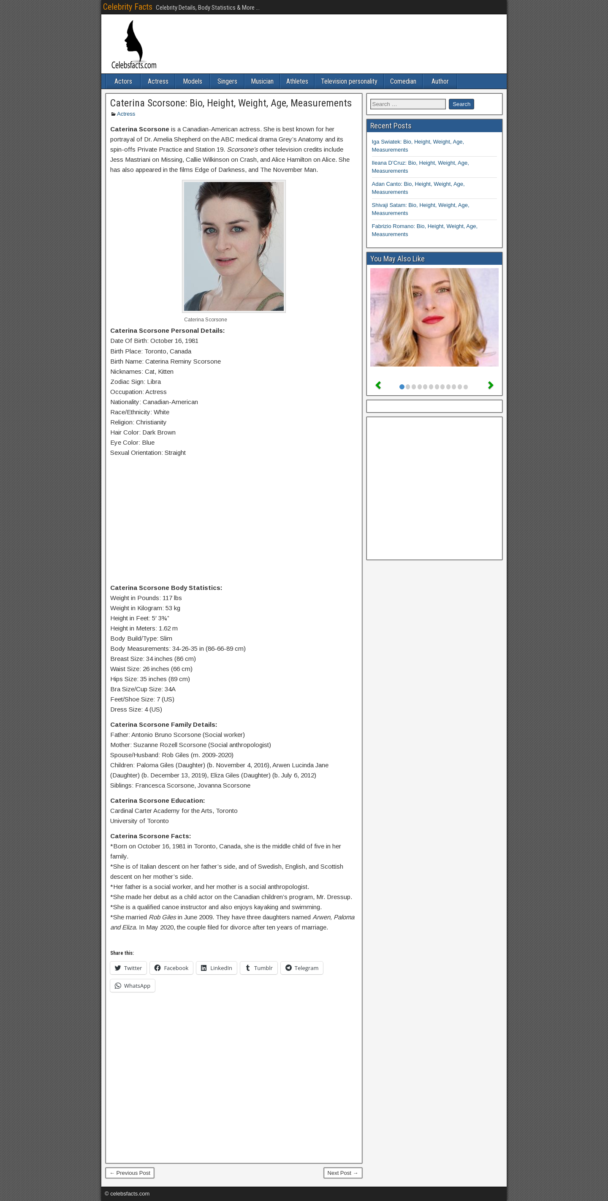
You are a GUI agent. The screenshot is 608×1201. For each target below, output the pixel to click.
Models (192, 81)
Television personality (349, 81)
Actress (158, 81)
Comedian (403, 81)
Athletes (297, 81)
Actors (123, 81)
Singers (227, 81)
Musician (262, 81)
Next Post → (343, 1173)
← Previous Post (129, 1173)
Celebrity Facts (127, 7)
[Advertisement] (234, 522)
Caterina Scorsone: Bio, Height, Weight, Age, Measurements (231, 103)
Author (440, 81)
